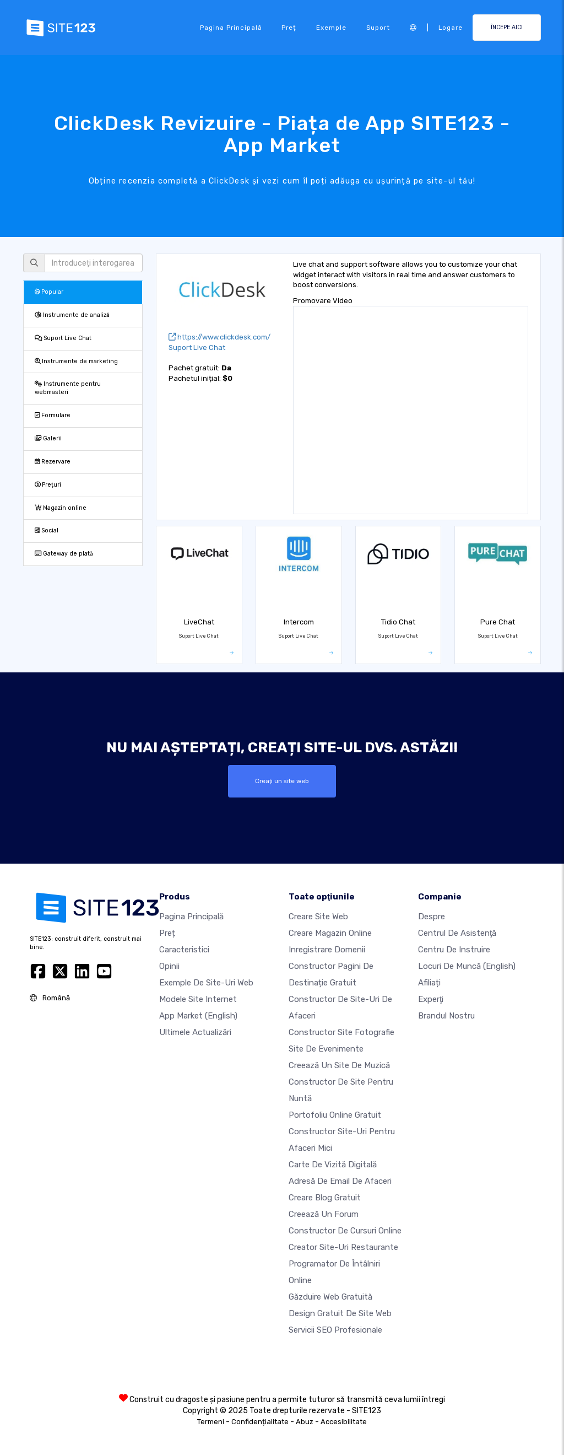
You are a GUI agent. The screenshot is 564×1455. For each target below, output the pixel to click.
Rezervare (52, 461)
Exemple (331, 27)
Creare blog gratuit (325, 1198)
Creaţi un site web (282, 781)
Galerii (48, 438)
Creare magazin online (330, 933)
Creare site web (318, 917)
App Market (198, 1016)
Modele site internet (198, 999)
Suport (378, 27)
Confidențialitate (260, 1422)
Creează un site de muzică (339, 1065)
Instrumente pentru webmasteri (68, 388)
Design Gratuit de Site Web (340, 1313)
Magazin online (60, 507)
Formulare (52, 415)
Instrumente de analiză (72, 315)
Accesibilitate (344, 1422)
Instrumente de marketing (76, 361)
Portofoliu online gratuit (335, 1115)
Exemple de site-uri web (206, 983)
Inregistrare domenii (327, 950)
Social (46, 530)
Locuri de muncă (467, 966)
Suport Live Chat (63, 338)
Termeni (210, 1422)
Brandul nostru (446, 1016)
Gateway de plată (64, 553)
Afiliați (429, 983)
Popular (49, 291)
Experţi (430, 999)
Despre (431, 917)
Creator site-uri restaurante (343, 1247)
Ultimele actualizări (195, 1032)
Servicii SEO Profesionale (335, 1330)
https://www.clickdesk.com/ (219, 337)
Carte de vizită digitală (333, 1165)
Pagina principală (231, 27)
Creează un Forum (324, 1214)
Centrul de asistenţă (457, 933)
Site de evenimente (326, 1049)
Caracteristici (184, 950)
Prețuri (48, 484)
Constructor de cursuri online (345, 1231)
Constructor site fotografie (341, 1032)
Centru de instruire (454, 950)
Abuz (304, 1422)
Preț (288, 27)
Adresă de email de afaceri (340, 1181)
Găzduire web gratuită (330, 1297)
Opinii (169, 966)
